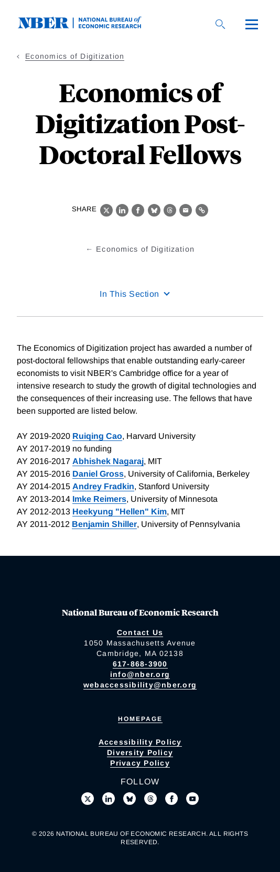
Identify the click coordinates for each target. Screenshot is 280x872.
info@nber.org (140, 674)
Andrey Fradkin (103, 486)
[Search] (220, 24)
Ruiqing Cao (97, 436)
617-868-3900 (140, 664)
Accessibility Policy (140, 742)
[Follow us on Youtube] (192, 798)
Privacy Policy (140, 763)
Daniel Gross (98, 473)
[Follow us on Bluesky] (129, 798)
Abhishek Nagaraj (108, 461)
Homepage (140, 719)
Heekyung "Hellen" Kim (119, 511)
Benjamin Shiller (104, 524)
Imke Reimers (99, 498)
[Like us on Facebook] (171, 798)
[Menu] (251, 24)
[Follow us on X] (87, 798)
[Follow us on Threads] (150, 798)
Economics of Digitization (74, 56)
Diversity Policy (140, 752)
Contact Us (140, 632)
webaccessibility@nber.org (140, 685)
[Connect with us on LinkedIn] (108, 798)
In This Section (129, 293)
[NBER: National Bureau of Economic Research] (88, 25)
